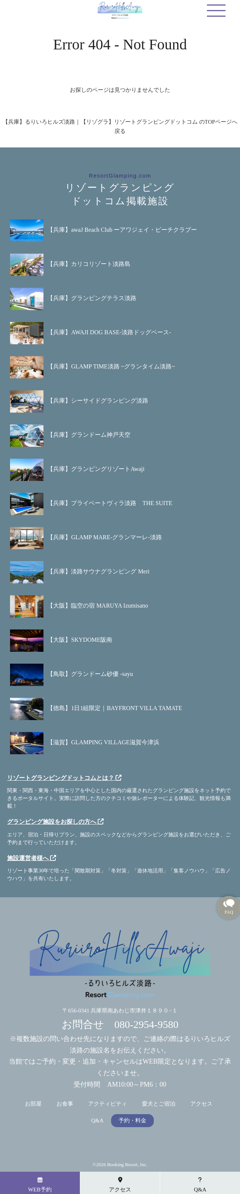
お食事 (64, 1104)
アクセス (201, 1104)
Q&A (97, 1120)
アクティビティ (107, 1104)
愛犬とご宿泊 (158, 1104)
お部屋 (33, 1104)
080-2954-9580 (146, 1024)
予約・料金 (132, 1120)
